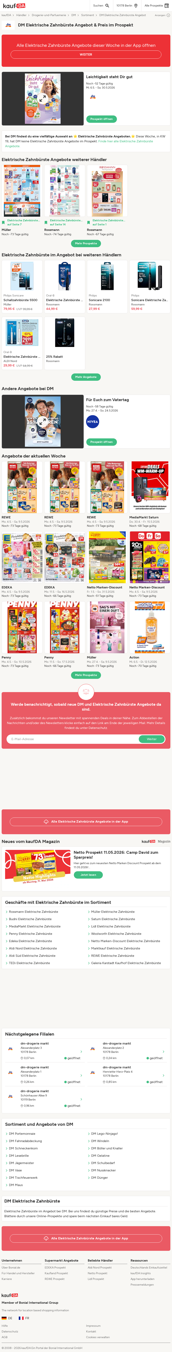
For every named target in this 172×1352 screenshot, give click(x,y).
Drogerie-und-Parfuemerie (49, 15)
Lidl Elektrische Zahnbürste (109, 926)
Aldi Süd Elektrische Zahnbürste (30, 956)
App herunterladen (142, 1279)
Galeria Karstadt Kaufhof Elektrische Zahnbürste (124, 963)
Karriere (7, 1279)
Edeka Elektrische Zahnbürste (28, 941)
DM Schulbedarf (101, 1163)
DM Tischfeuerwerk (21, 1178)
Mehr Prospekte (86, 243)
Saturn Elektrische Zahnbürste (111, 919)
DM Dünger (97, 1178)
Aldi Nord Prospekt (100, 1267)
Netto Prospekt (97, 1273)
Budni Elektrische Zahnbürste (28, 919)
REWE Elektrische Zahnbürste (110, 956)
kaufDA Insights (141, 1273)
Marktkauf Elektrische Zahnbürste (113, 948)
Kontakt (91, 1331)
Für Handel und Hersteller (18, 1273)
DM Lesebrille (17, 1156)
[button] (86, 99)
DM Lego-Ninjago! (102, 1134)
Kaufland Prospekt (56, 1273)
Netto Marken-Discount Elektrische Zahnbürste (123, 941)
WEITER (86, 54)
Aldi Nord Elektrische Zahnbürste (31, 948)
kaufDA (6, 15)
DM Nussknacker (101, 1170)
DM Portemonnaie (20, 1134)
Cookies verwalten (98, 1337)
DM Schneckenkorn (21, 1148)
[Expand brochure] (43, 98)
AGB (5, 1337)
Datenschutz (98, 728)
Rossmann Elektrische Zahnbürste (31, 912)
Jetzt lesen (88, 875)
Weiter (151, 739)
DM (73, 15)
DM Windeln (98, 1141)
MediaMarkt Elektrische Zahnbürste (33, 926)
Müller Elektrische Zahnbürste (111, 912)
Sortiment (87, 15)
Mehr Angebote (86, 377)
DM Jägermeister (19, 1163)
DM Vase (13, 1170)
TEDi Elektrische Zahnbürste (27, 963)
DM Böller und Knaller (105, 1148)
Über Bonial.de (11, 1267)
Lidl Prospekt (96, 1279)
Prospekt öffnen (101, 119)
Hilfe (5, 1326)
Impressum (93, 1326)
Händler (21, 15)
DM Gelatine (98, 1156)
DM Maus (14, 1185)
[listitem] (22, 200)
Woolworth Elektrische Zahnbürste (114, 934)
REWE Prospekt (54, 1279)
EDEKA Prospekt (55, 1267)
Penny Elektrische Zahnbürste (28, 934)
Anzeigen (162, 15)
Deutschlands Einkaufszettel (149, 1267)
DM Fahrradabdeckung (23, 1141)
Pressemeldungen (142, 1284)
